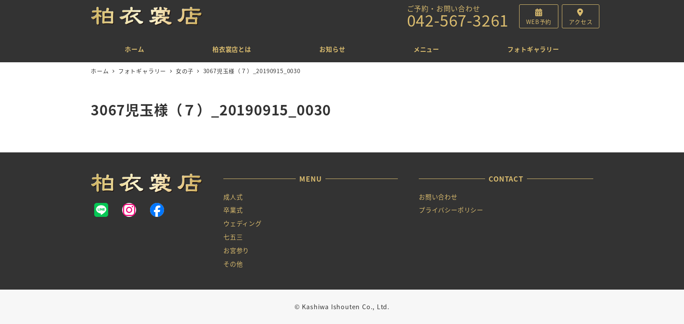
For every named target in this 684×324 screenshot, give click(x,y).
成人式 (233, 196)
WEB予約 (538, 21)
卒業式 (233, 210)
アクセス (580, 21)
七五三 (233, 237)
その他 (233, 264)
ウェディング (242, 223)
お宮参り (236, 250)
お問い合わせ (438, 196)
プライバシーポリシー (451, 210)
